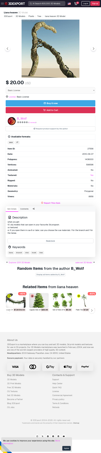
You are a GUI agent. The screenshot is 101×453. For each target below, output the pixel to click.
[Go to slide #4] (64, 84)
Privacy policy (58, 412)
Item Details (12, 222)
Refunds (55, 420)
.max (11, 156)
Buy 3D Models (15, 388)
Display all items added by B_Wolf (50, 288)
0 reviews (32, 136)
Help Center (57, 397)
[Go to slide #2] (33, 84)
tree (41, 266)
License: (12, 110)
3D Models (12, 393)
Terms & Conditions (60, 416)
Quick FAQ (56, 401)
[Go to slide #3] (48, 84)
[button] (91, 323)
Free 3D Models (14, 401)
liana (11, 266)
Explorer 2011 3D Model (19, 276)
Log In (85, 3)
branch (19, 266)
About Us (12, 353)
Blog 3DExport (13, 416)
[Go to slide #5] (79, 84)
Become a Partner (15, 412)
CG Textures (12, 404)
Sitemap (76, 436)
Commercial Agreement (62, 408)
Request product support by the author (50, 142)
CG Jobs (10, 420)
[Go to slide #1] (18, 84)
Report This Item (52, 216)
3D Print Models (14, 397)
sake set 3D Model (83, 276)
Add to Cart (50, 123)
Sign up (95, 3)
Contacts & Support (63, 388)
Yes (91, 188)
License (55, 404)
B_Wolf (22, 132)
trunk (34, 266)
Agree (66, 448)
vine (27, 266)
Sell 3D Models (13, 408)
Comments (24, 222)
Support (55, 393)
